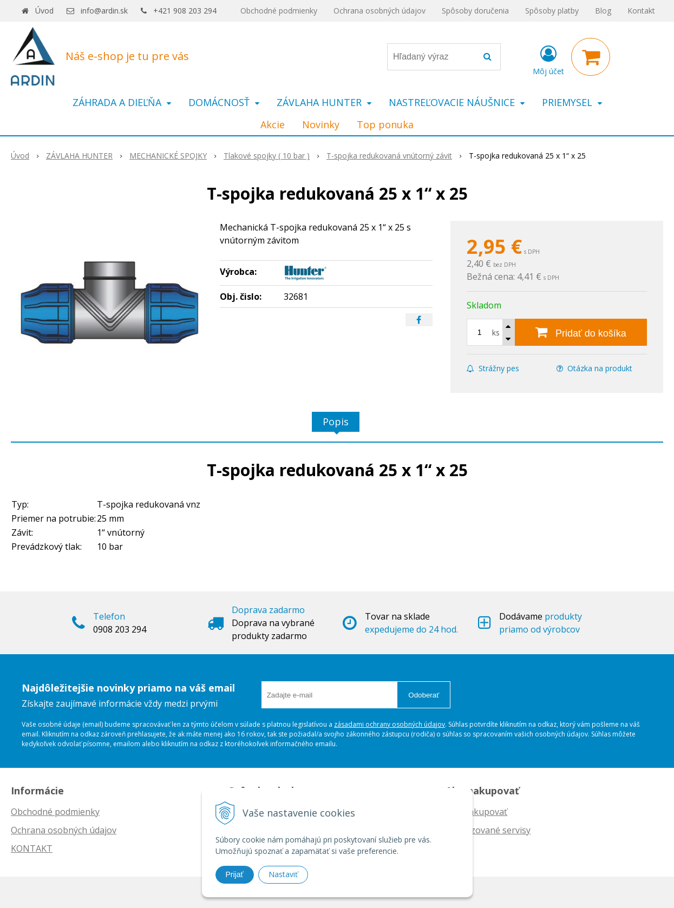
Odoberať (423, 695)
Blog (603, 10)
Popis (336, 421)
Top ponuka (385, 124)
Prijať (235, 874)
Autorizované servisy (488, 830)
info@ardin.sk (104, 10)
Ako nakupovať (476, 812)
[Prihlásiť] (548, 59)
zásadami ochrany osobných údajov (389, 724)
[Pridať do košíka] (581, 332)
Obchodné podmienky (278, 10)
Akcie (272, 124)
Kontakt (641, 10)
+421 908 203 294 (185, 10)
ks (496, 332)
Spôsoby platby (552, 10)
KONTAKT (32, 848)
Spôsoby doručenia (475, 10)
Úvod (44, 10)
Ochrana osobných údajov (379, 10)
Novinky (320, 124)
